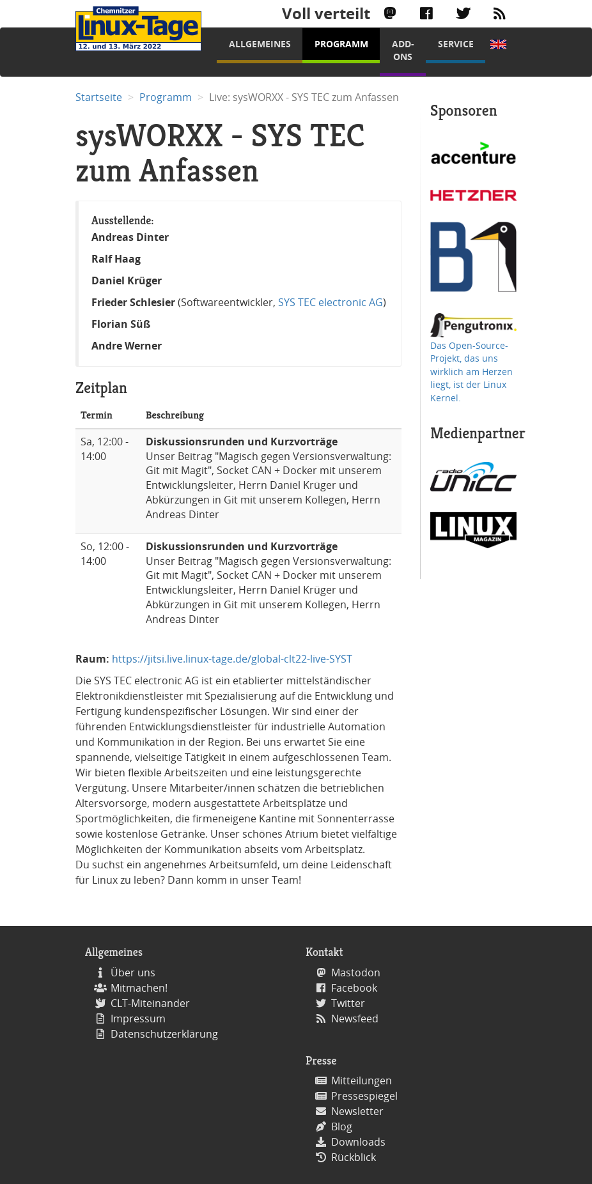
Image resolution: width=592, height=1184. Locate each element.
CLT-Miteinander (150, 1003)
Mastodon (355, 972)
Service (456, 44)
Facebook (354, 988)
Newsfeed (354, 1018)
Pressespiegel (364, 1096)
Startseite (98, 97)
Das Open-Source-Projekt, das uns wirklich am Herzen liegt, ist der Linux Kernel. (471, 371)
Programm (341, 44)
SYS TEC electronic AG (330, 302)
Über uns (133, 972)
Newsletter (357, 1111)
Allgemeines (260, 44)
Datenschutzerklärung (164, 1034)
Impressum (138, 1018)
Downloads (358, 1142)
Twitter (348, 1003)
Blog (341, 1126)
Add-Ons (403, 50)
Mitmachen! (139, 988)
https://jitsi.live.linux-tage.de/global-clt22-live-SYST (232, 659)
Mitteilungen (361, 1080)
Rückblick (353, 1157)
